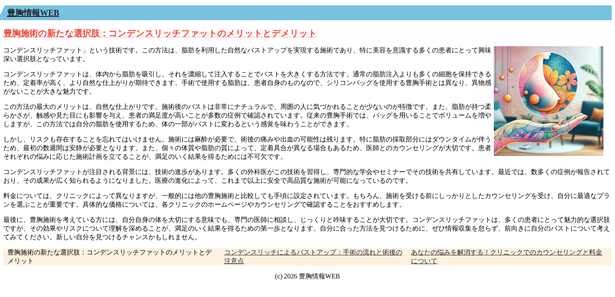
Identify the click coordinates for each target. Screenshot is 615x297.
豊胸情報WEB (33, 12)
